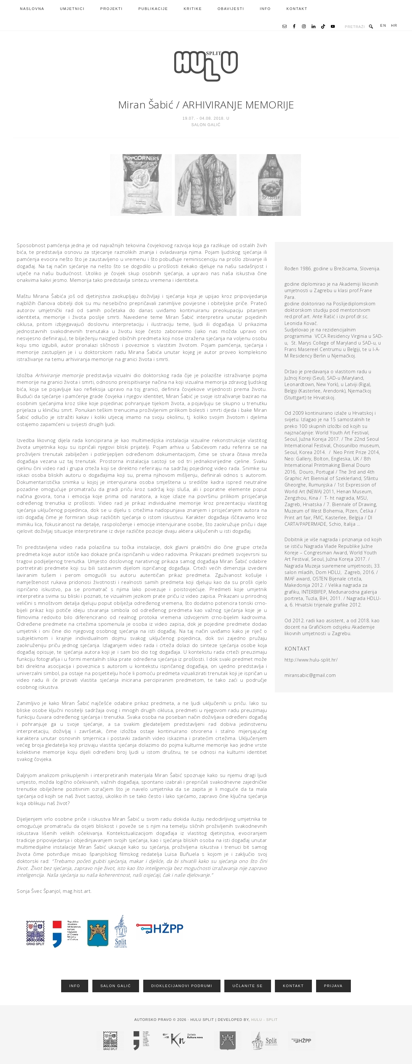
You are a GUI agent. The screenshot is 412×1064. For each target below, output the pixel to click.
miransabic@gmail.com (310, 675)
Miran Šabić (145, 104)
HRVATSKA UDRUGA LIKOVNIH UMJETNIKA (206, 66)
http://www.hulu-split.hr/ (311, 660)
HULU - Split (264, 1020)
